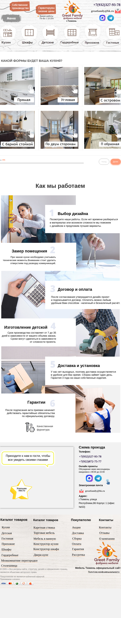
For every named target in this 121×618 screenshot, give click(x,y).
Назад (104, 162)
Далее (115, 162)
